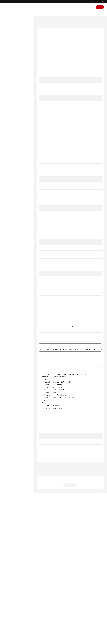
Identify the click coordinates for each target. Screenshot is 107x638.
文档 (76, 7)
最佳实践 (9, 54)
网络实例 (14, 83)
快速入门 (9, 46)
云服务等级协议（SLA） (15, 221)
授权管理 (14, 96)
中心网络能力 (15, 138)
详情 (71, 635)
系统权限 (9, 234)
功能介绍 (43, 53)
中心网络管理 (15, 100)
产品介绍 (9, 37)
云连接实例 (15, 79)
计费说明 (9, 42)
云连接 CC (50, 21)
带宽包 (13, 87)
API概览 (11, 67)
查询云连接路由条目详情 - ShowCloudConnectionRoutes (23, 178)
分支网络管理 (15, 117)
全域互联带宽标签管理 (19, 158)
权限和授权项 (13, 184)
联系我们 (68, 7)
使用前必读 (12, 62)
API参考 (9, 58)
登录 (91, 7)
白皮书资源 (10, 226)
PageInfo (60, 259)
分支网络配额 (15, 142)
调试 (42, 57)
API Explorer (49, 97)
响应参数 (43, 68)
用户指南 (9, 50)
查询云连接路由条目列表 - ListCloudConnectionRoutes (23, 169)
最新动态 (9, 33)
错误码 (45, 589)
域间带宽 (14, 92)
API (9, 75)
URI (41, 61)
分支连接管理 (15, 121)
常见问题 (9, 201)
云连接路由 (15, 163)
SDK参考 (9, 197)
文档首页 (41, 21)
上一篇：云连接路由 (45, 602)
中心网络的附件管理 (18, 104)
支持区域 (9, 230)
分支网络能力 (15, 146)
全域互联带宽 (15, 154)
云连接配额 (15, 125)
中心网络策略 (15, 112)
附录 (10, 189)
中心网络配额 (15, 133)
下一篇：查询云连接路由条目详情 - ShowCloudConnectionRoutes (63, 606)
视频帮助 (9, 205)
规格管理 (14, 150)
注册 (100, 7)
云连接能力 (15, 129)
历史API (11, 193)
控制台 (84, 7)
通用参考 (9, 213)
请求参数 (43, 64)
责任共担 (9, 217)
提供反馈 (82, 622)
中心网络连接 (15, 108)
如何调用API (12, 71)
